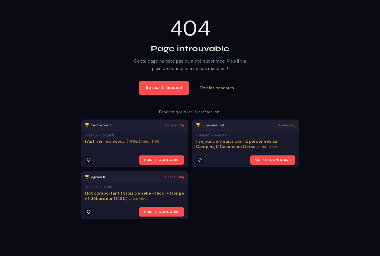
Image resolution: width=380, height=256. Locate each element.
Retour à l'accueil (164, 87)
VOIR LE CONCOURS (161, 160)
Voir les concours (217, 87)
